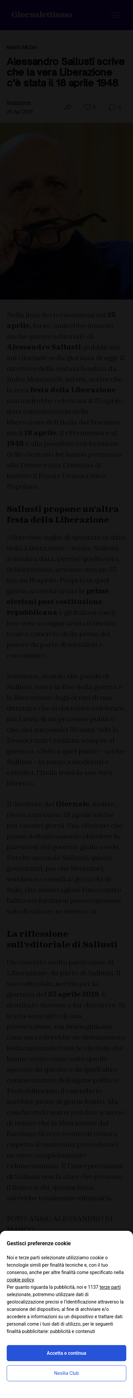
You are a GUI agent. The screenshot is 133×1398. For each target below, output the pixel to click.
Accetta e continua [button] (66, 1353)
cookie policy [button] (20, 1279)
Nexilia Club (66, 1373)
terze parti (110, 1287)
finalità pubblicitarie (27, 1331)
